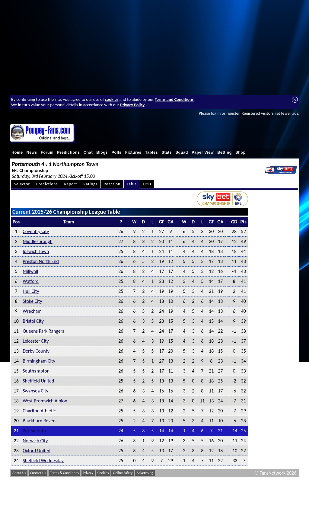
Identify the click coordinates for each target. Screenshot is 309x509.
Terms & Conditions (64, 473)
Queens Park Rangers (43, 331)
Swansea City (35, 391)
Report (70, 184)
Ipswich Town (36, 251)
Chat (88, 152)
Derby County (36, 351)
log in (216, 113)
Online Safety (122, 473)
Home (17, 152)
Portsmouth (34, 431)
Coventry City (36, 231)
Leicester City (36, 341)
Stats (166, 152)
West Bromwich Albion (45, 401)
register (232, 113)
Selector (22, 184)
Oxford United (36, 450)
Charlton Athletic (39, 411)
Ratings (90, 184)
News (32, 152)
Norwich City (35, 440)
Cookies (103, 473)
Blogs (102, 152)
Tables (151, 152)
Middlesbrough (38, 241)
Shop (240, 152)
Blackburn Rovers (39, 421)
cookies (112, 99)
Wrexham (32, 311)
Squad (181, 152)
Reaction (112, 184)
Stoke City (32, 301)
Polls (116, 152)
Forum (47, 152)
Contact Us (38, 473)
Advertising (145, 473)
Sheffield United (38, 381)
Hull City (31, 291)
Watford (31, 281)
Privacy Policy (132, 104)
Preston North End (41, 261)
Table (132, 184)
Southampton (36, 371)
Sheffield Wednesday (43, 460)
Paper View (203, 152)
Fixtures (133, 152)
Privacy (88, 473)
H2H (147, 184)
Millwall (30, 271)
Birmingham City (39, 361)
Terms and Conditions (174, 99)
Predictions (68, 152)
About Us (19, 473)
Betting (224, 152)
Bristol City (33, 321)
